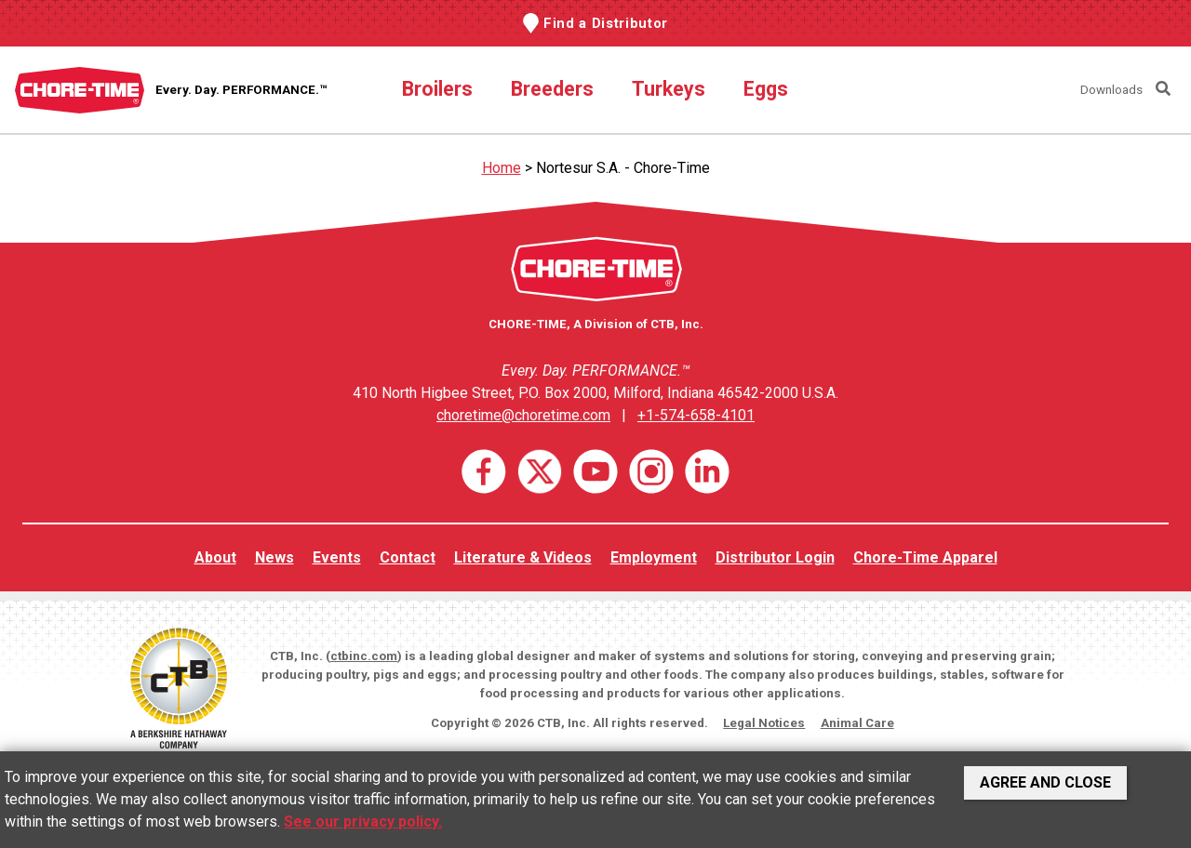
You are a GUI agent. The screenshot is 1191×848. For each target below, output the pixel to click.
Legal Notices (764, 723)
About (215, 557)
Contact (407, 557)
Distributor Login (775, 557)
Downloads (1111, 90)
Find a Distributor (605, 23)
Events (337, 557)
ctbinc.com (363, 656)
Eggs (765, 88)
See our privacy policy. (363, 821)
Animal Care (857, 723)
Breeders (552, 88)
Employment (653, 557)
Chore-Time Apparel (925, 557)
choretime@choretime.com (523, 415)
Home (501, 168)
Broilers (437, 88)
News (274, 557)
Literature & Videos (523, 557)
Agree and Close (1045, 782)
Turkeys (668, 88)
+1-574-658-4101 (696, 415)
